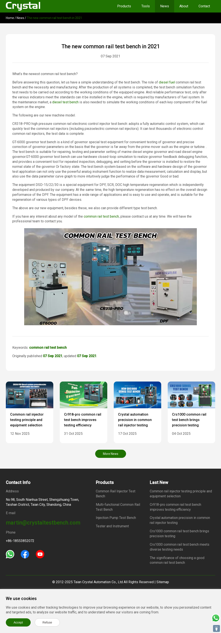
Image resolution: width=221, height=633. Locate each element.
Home (10, 18)
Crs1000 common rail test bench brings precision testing (189, 419)
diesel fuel (167, 82)
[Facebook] (25, 554)
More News (110, 454)
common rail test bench (101, 216)
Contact (204, 6)
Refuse (47, 622)
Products (124, 6)
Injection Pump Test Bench (116, 518)
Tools (145, 6)
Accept (18, 622)
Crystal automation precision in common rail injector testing (135, 419)
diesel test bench (65, 102)
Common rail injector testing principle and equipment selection (27, 419)
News (164, 6)
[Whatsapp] (10, 554)
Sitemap (162, 582)
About (183, 6)
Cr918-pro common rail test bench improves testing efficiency (82, 419)
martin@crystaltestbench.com (43, 523)
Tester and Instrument (112, 526)
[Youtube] (40, 554)
